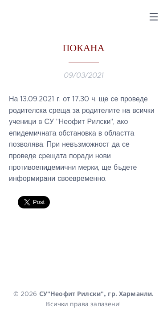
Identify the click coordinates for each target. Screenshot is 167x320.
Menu (154, 16)
